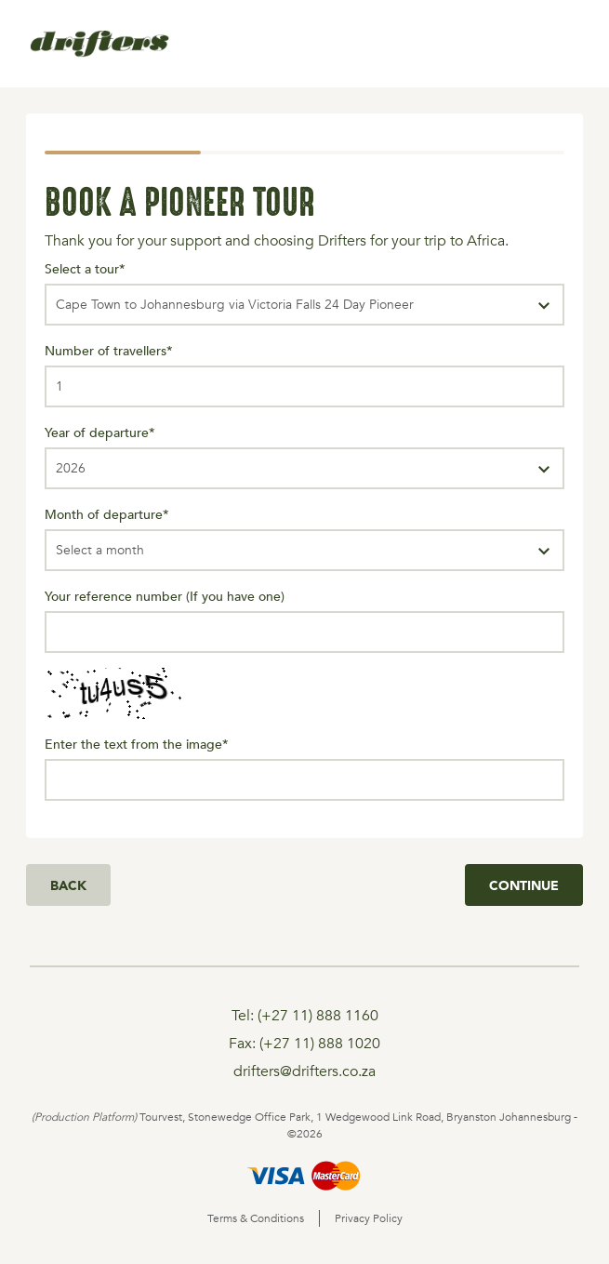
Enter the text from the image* (137, 743)
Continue (524, 885)
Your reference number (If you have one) (165, 595)
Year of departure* (100, 432)
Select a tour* (85, 268)
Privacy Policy (369, 1218)
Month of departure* (107, 514)
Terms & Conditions (255, 1218)
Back (68, 885)
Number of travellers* (109, 350)
